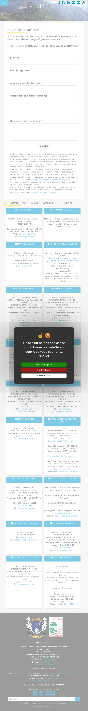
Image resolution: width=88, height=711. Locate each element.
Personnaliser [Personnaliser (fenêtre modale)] (43, 375)
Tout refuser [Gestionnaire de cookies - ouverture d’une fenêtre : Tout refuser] (44, 370)
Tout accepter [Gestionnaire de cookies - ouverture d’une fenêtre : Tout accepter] (44, 364)
